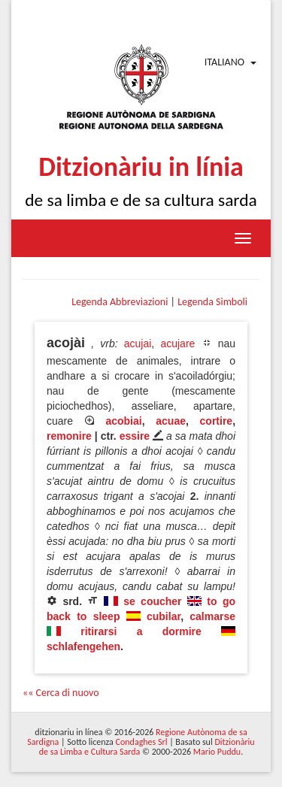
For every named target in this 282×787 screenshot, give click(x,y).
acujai (138, 344)
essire (135, 436)
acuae (171, 421)
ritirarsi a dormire (141, 631)
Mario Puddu (217, 751)
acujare (177, 344)
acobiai (123, 421)
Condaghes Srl (142, 742)
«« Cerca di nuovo (61, 692)
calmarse (212, 616)
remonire (69, 436)
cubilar (163, 616)
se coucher (152, 601)
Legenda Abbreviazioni (119, 301)
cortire (216, 421)
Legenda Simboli (212, 301)
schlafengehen (83, 646)
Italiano (224, 62)
